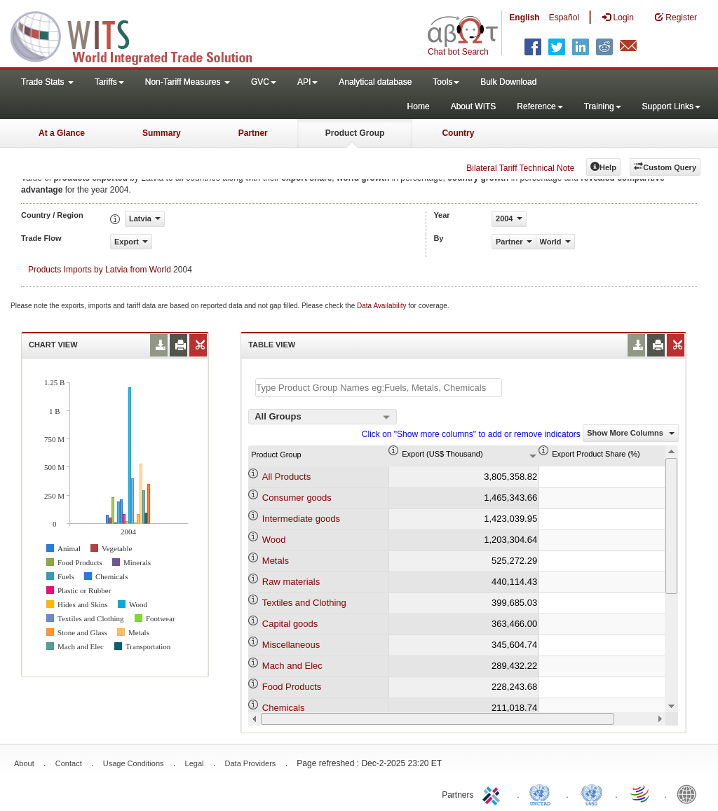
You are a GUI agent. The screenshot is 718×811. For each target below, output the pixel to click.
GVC (263, 82)
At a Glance (62, 133)
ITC (494, 793)
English (524, 17)
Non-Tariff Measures (187, 82)
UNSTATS (592, 793)
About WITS (473, 106)
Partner (253, 133)
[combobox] (322, 416)
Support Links (671, 106)
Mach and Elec (292, 665)
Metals (275, 560)
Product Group (355, 133)
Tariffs (109, 82)
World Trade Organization (641, 793)
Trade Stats (47, 82)
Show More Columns (631, 433)
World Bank (690, 793)
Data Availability (382, 306)
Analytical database (375, 82)
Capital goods (290, 623)
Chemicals (283, 707)
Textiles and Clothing (304, 602)
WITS (140, 35)
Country (458, 133)
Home (418, 106)
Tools (446, 82)
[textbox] (378, 387)
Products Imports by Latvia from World (99, 270)
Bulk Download (508, 82)
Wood (274, 539)
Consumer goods (297, 497)
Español (564, 17)
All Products (286, 476)
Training (602, 106)
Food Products (292, 686)
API (307, 82)
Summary (161, 133)
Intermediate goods (301, 518)
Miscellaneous (291, 644)
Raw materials (291, 581)
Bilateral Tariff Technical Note (520, 168)
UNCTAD (543, 793)
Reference (539, 106)
